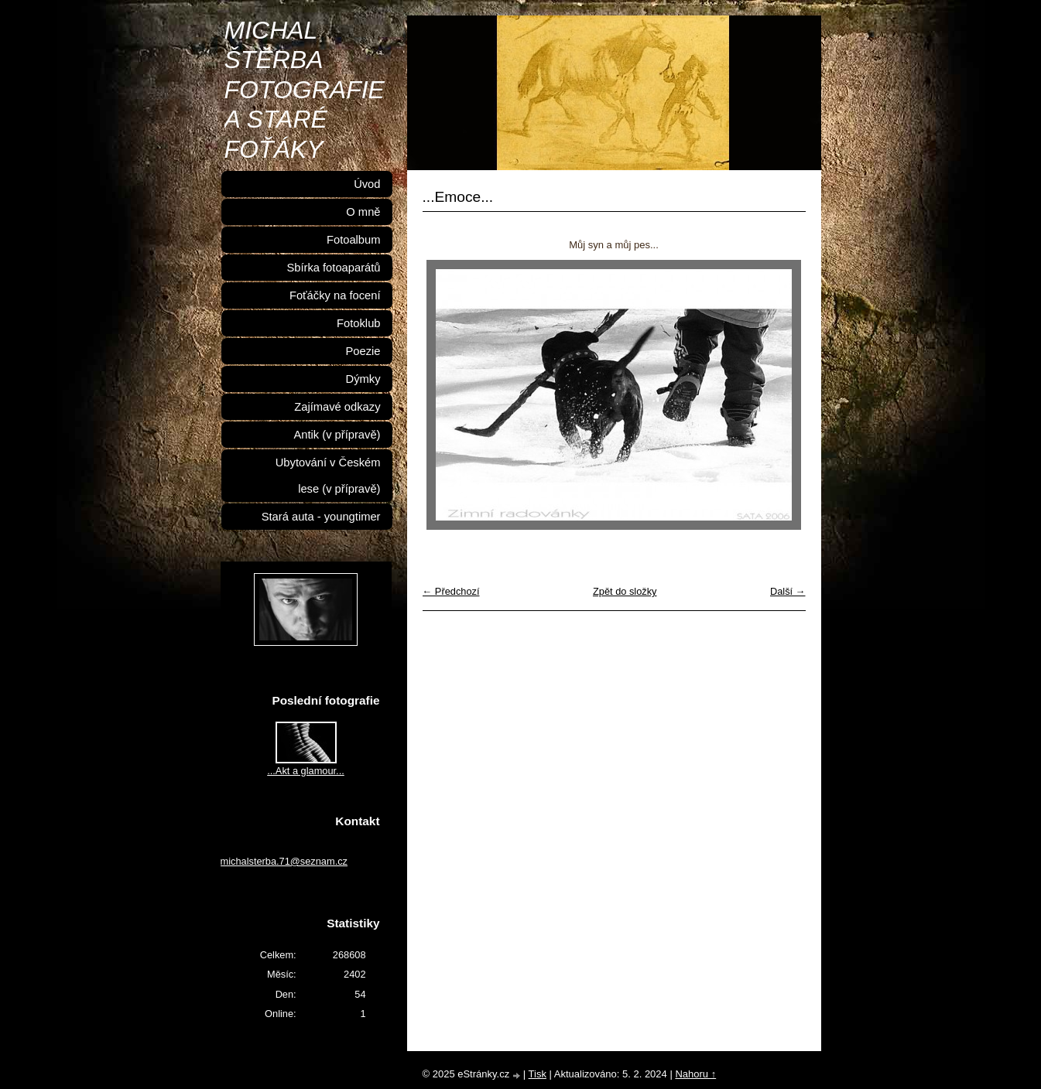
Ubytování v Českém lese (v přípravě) (328, 475)
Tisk (537, 1074)
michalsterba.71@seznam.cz (284, 861)
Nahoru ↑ (695, 1074)
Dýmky (363, 379)
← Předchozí (451, 591)
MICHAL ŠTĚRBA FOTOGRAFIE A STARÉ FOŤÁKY (304, 89)
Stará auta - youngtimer (321, 516)
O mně (363, 212)
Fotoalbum (354, 240)
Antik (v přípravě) (336, 434)
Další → (788, 591)
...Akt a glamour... (305, 771)
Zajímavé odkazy (337, 407)
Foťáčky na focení (335, 295)
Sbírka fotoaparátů (333, 267)
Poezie (362, 351)
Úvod (367, 184)
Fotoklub (358, 323)
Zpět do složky (625, 591)
